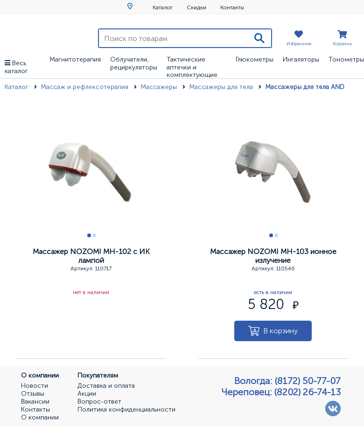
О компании (40, 417)
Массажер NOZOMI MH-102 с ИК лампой (91, 256)
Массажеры (159, 87)
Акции (86, 394)
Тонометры (346, 59)
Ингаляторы (301, 59)
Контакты (232, 7)
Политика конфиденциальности (126, 409)
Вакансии (35, 401)
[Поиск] (259, 38)
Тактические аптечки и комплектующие (192, 67)
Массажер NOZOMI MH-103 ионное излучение (273, 256)
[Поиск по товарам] (173, 38)
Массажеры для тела (222, 87)
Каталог (163, 7)
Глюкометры (254, 59)
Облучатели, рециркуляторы (133, 63)
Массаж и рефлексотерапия (85, 87)
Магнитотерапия (75, 59)
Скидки (196, 7)
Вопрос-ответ (99, 401)
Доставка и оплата (106, 386)
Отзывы (32, 394)
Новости (34, 386)
